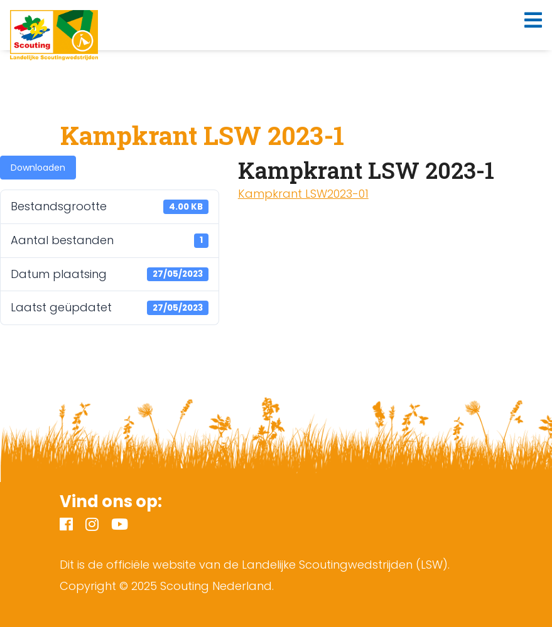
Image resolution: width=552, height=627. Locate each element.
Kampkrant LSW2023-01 (303, 193)
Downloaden (38, 167)
